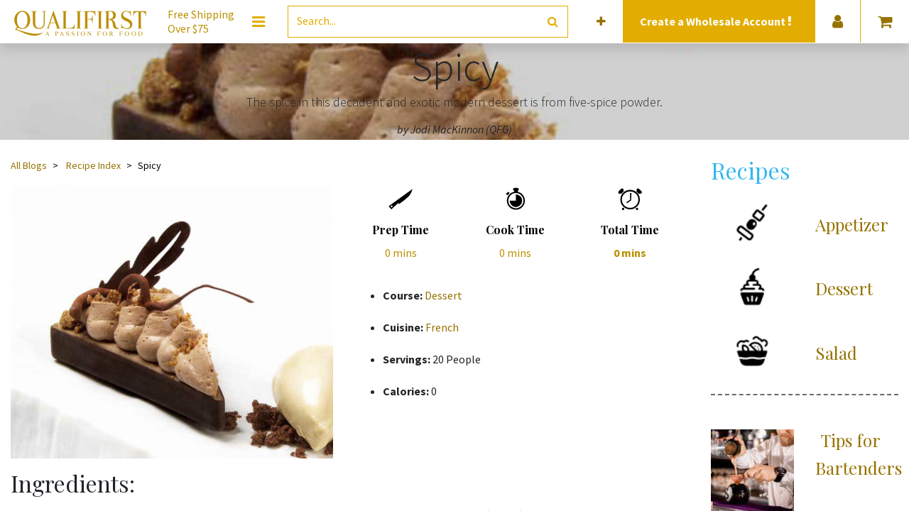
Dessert (443, 295)
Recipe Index (93, 165)
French (442, 327)
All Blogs (29, 165)
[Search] (552, 21)
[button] (601, 22)
